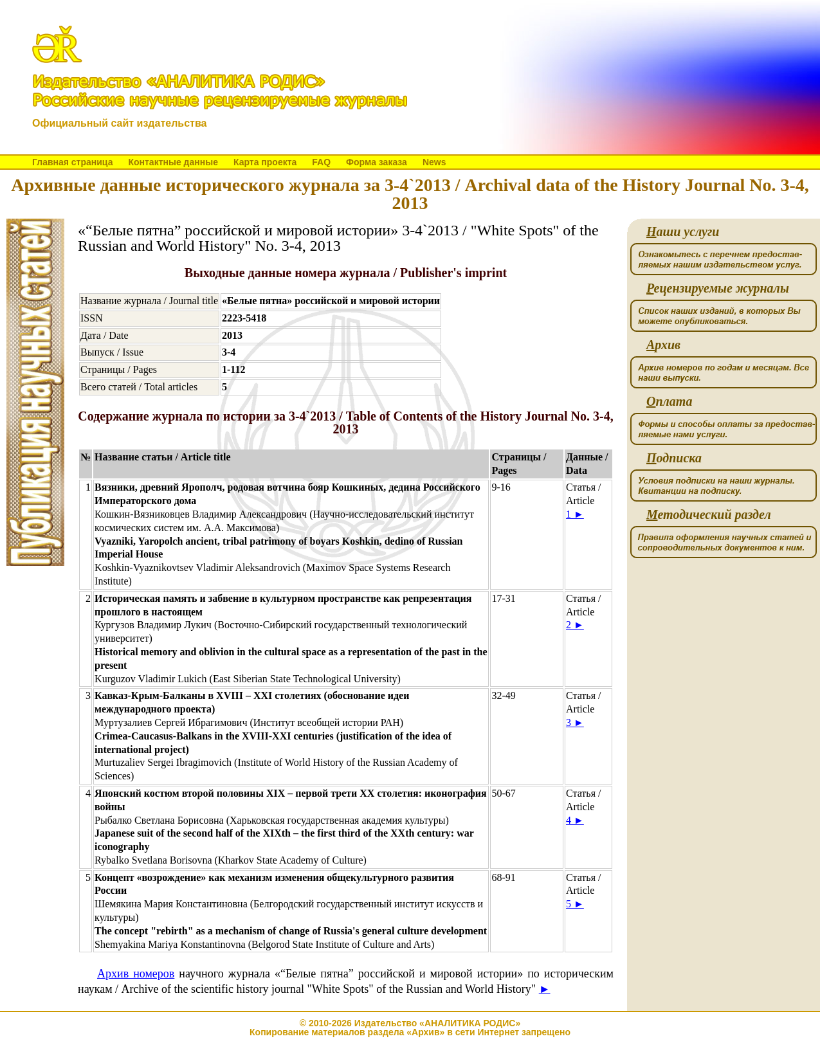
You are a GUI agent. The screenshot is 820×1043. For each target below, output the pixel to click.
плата (669, 401)
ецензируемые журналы (717, 288)
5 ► (575, 903)
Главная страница (72, 162)
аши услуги (682, 232)
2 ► (575, 624)
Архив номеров (135, 973)
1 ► (575, 514)
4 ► (575, 820)
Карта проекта (264, 162)
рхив (663, 345)
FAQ (321, 162)
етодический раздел (708, 515)
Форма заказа (376, 162)
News (434, 162)
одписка (674, 458)
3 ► (575, 722)
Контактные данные (172, 162)
